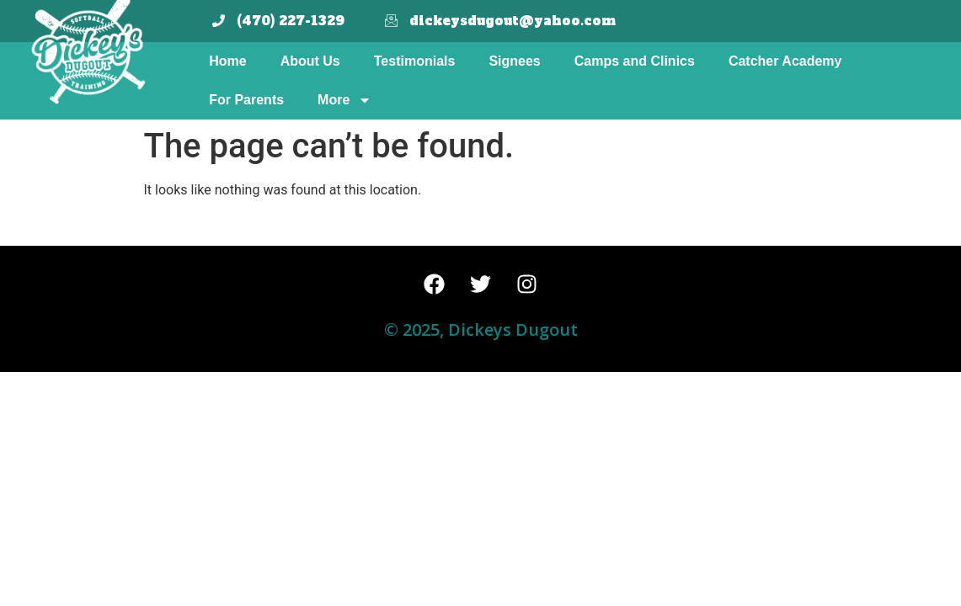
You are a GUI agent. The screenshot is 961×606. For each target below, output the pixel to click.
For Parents (246, 100)
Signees (514, 61)
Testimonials (415, 61)
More (344, 100)
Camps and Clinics (634, 61)
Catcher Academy (785, 61)
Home (227, 61)
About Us (310, 61)
